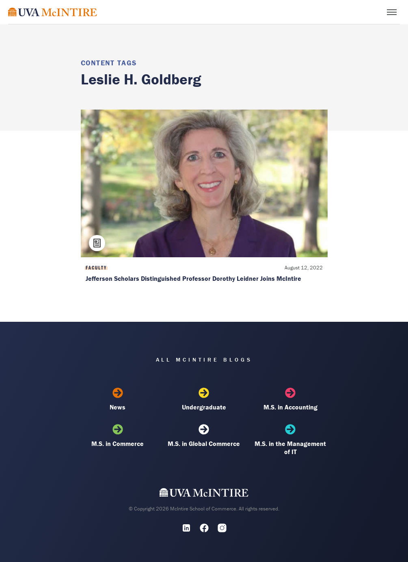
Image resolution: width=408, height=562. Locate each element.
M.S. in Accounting (290, 399)
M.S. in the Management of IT (290, 440)
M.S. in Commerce (118, 436)
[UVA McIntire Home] (204, 494)
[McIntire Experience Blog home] (52, 12)
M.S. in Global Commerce (204, 436)
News (118, 399)
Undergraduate (204, 399)
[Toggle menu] (392, 12)
